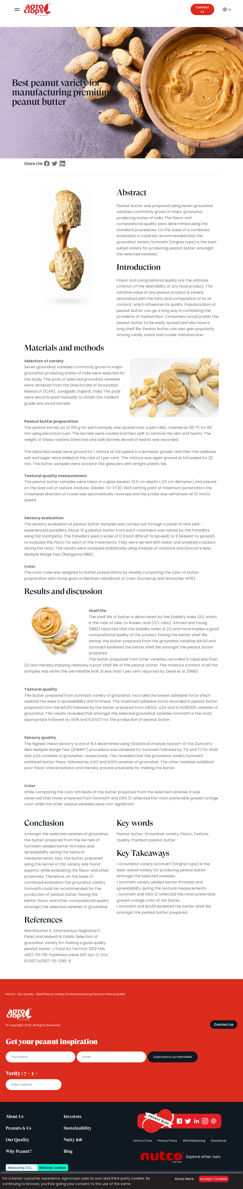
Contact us (202, 9)
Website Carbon (52, 1168)
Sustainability (78, 1128)
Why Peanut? (19, 1151)
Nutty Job (73, 1139)
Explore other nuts (179, 1156)
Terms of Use (142, 1141)
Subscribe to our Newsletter (172, 1057)
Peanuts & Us (18, 1128)
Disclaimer (218, 1141)
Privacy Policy (167, 1141)
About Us (14, 1116)
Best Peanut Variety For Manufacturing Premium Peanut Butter (81, 994)
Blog (68, 1151)
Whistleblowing (194, 1141)
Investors (72, 1116)
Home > (11, 994)
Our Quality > (27, 994)
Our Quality (17, 1139)
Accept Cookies (213, 1178)
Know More (184, 1178)
